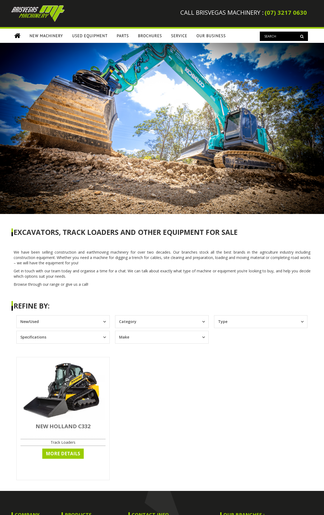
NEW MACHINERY (46, 35)
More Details (63, 453)
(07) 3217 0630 (286, 12)
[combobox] (58, 321)
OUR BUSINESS (211, 35)
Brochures (150, 35)
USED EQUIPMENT (90, 35)
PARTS (123, 35)
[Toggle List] (105, 321)
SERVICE (179, 35)
